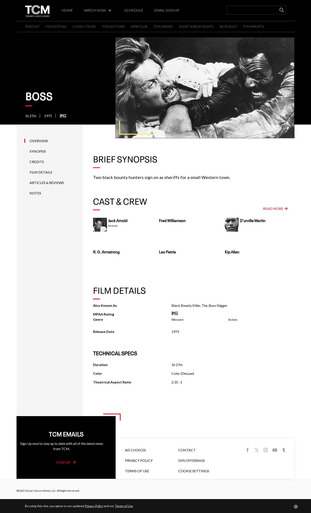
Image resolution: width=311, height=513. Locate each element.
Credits (37, 162)
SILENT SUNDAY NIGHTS (196, 26)
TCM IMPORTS (253, 26)
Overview (39, 141)
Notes (35, 193)
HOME (67, 10)
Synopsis (38, 151)
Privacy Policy (139, 460)
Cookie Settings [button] (193, 471)
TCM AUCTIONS (113, 26)
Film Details (41, 172)
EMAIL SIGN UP (166, 10)
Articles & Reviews (47, 183)
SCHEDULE (134, 10)
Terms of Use (137, 471)
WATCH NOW (95, 10)
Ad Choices (135, 450)
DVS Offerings (191, 460)
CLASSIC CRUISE (84, 26)
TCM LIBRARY (163, 26)
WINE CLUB (139, 26)
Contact (187, 450)
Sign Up (66, 462)
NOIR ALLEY (228, 26)
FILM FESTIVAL (56, 26)
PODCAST (32, 26)
